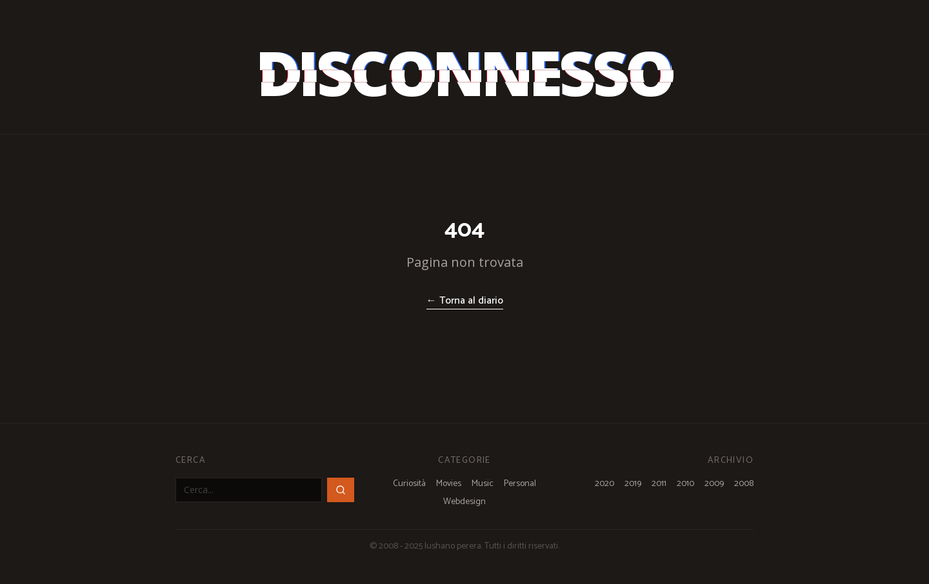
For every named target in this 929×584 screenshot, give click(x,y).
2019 (632, 484)
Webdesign (464, 502)
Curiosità (409, 484)
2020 (604, 484)
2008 (744, 484)
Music (483, 484)
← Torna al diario (464, 301)
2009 (714, 484)
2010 (685, 484)
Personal (520, 484)
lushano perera (453, 546)
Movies (448, 484)
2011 (659, 484)
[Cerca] (340, 490)
